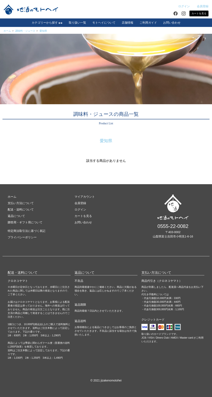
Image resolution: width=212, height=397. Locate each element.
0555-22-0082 (173, 226)
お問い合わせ (172, 22)
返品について (16, 216)
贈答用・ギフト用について (25, 222)
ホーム (7, 30)
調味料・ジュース (25, 30)
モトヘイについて (104, 22)
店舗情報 (127, 22)
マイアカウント (85, 196)
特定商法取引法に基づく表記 (26, 230)
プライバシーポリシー (22, 237)
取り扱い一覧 (77, 22)
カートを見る (199, 13)
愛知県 (43, 30)
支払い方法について (21, 203)
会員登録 (200, 6)
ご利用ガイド (148, 22)
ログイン (182, 6)
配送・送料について (21, 209)
